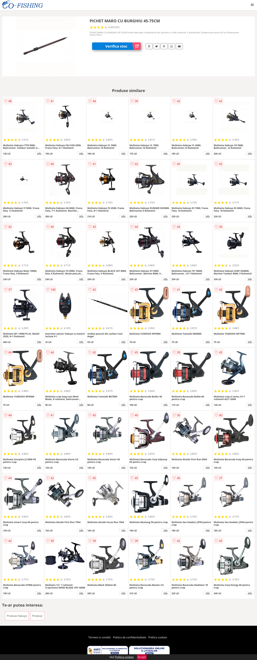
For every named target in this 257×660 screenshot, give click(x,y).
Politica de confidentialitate (129, 637)
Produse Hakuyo (17, 616)
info (39, 153)
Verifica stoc (123, 46)
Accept (142, 657)
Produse (37, 616)
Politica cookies (157, 637)
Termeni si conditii (99, 637)
